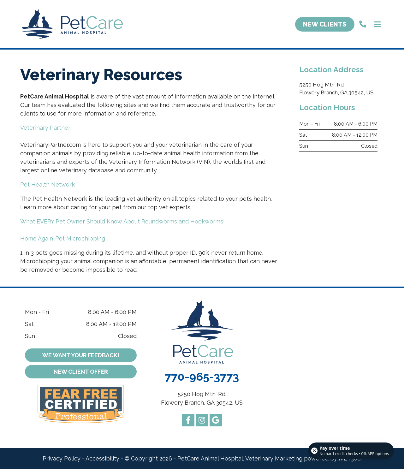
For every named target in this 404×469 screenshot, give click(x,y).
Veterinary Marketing (273, 458)
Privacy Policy (61, 458)
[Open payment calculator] (351, 450)
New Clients (325, 24)
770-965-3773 (202, 376)
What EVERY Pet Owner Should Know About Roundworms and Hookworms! (122, 221)
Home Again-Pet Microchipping (62, 238)
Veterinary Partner (45, 127)
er (81, 371)
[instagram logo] (202, 420)
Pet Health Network (47, 184)
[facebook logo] (188, 420)
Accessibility (102, 458)
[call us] (362, 24)
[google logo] (216, 420)
